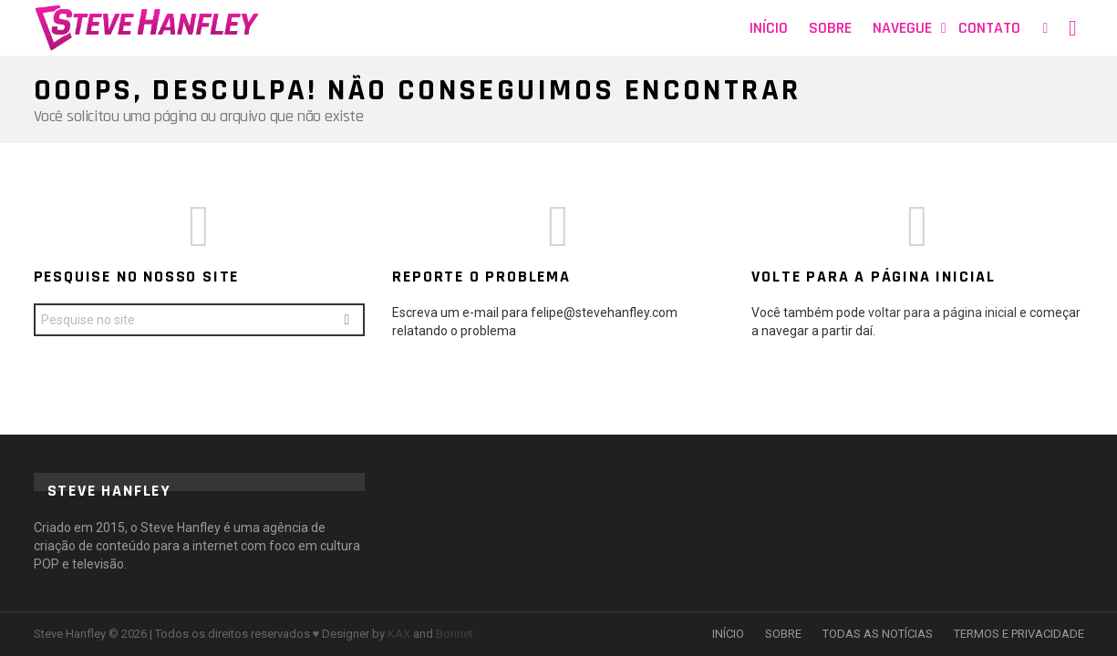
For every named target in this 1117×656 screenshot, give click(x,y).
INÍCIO (728, 634)
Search (346, 322)
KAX (399, 634)
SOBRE (783, 634)
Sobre (830, 27)
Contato (989, 27)
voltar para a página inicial (943, 312)
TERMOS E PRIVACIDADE (1019, 634)
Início (769, 27)
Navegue (902, 27)
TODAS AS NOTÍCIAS (877, 634)
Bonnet (454, 634)
